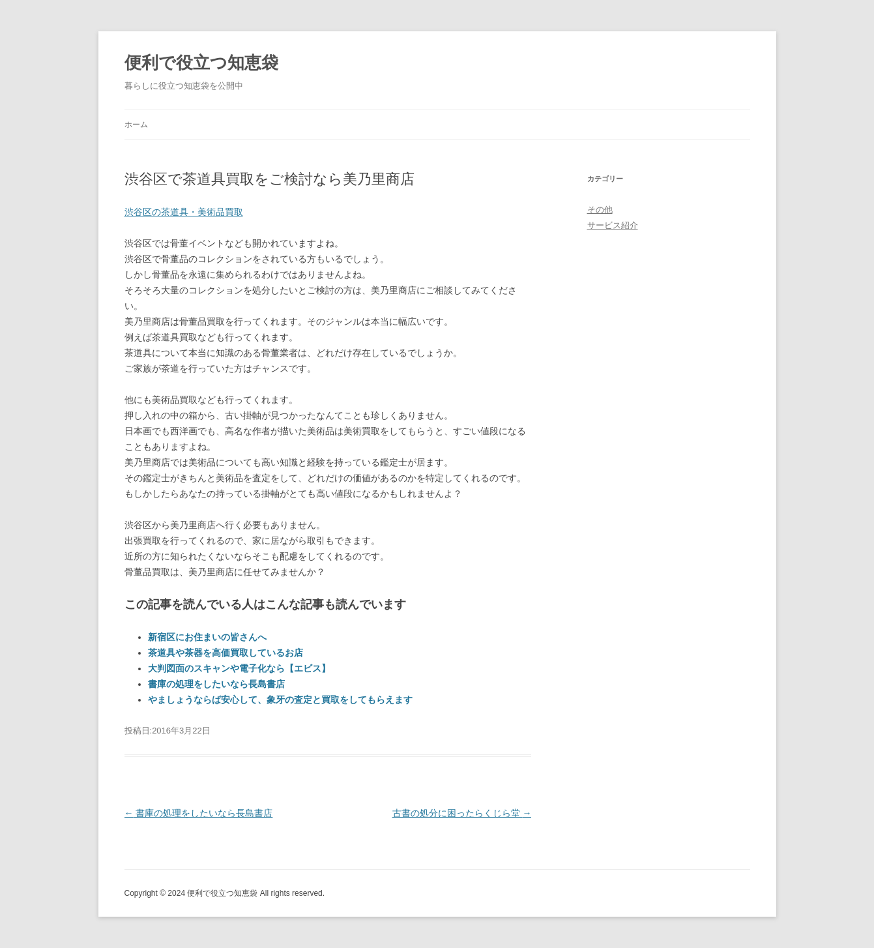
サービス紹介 (612, 225)
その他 (600, 210)
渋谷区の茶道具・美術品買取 (183, 212)
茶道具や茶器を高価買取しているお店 (225, 652)
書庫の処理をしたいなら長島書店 (216, 684)
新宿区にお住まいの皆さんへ (207, 637)
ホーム (136, 124)
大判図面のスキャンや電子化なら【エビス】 (239, 668)
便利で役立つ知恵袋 (201, 62)
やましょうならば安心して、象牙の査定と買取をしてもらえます (280, 699)
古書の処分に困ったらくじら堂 (462, 813)
